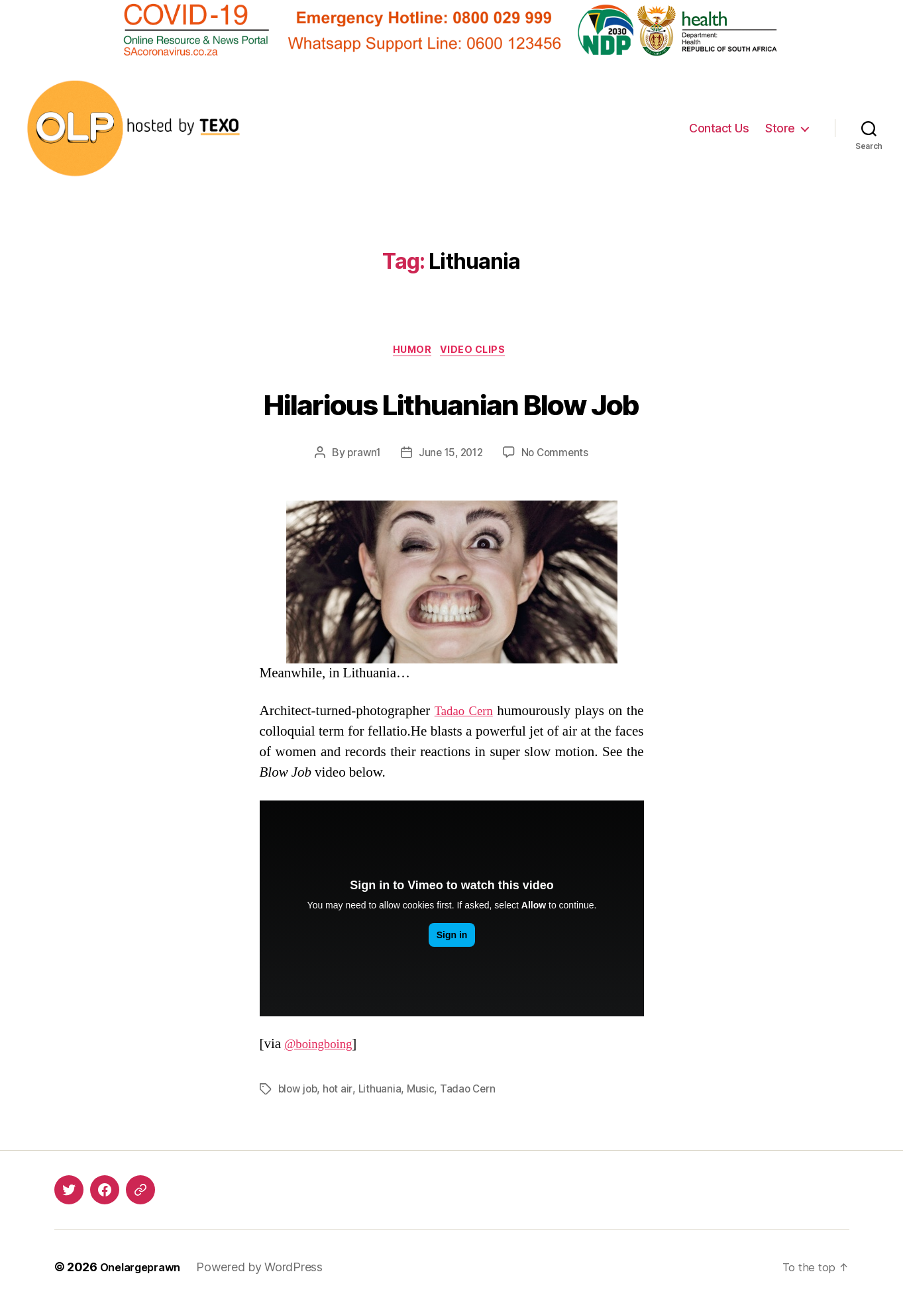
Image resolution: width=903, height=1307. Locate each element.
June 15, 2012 (450, 455)
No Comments (557, 455)
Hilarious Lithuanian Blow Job (451, 402)
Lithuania (382, 1091)
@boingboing (322, 1046)
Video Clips (478, 352)
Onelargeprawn (145, 1270)
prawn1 (360, 455)
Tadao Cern (471, 713)
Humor (412, 352)
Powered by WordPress (269, 1270)
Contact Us (719, 128)
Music (423, 1091)
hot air (340, 1091)
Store (780, 128)
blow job (299, 1091)
